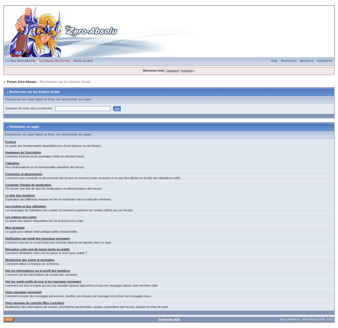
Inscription (187, 70)
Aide (274, 60)
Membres (307, 60)
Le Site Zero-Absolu (20, 60)
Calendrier (324, 60)
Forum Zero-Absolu (21, 82)
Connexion (172, 70)
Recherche (289, 60)
